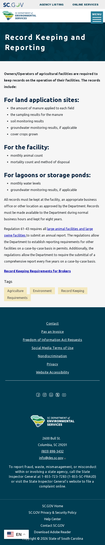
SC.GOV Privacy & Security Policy (52, 512)
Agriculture (15, 291)
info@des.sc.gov (52, 458)
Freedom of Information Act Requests (52, 340)
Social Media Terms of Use (53, 348)
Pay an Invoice (52, 331)
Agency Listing (51, 4)
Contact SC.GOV (52, 525)
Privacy (52, 364)
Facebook (38, 395)
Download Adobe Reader (52, 532)
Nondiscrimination (52, 356)
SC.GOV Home (52, 506)
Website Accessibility (52, 372)
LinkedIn (51, 395)
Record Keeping (72, 291)
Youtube (64, 395)
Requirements (17, 298)
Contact (52, 323)
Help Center (52, 519)
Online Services (85, 4)
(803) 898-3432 (52, 451)
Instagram (44, 395)
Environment (42, 291)
